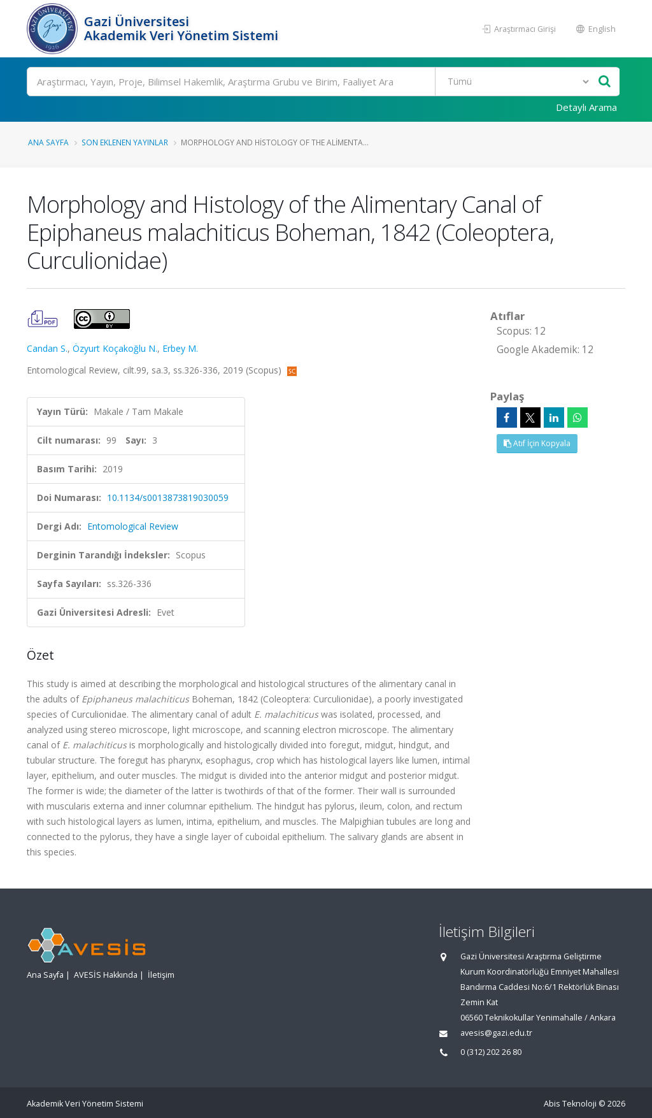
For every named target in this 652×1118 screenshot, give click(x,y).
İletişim (161, 974)
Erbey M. (180, 348)
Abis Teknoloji (570, 1103)
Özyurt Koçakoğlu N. (115, 348)
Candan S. (47, 348)
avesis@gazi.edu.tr (496, 1032)
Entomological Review (132, 526)
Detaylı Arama (586, 107)
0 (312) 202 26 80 (490, 1052)
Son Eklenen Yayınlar (125, 142)
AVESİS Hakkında (106, 974)
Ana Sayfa (48, 142)
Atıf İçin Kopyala (537, 443)
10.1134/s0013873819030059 (168, 497)
